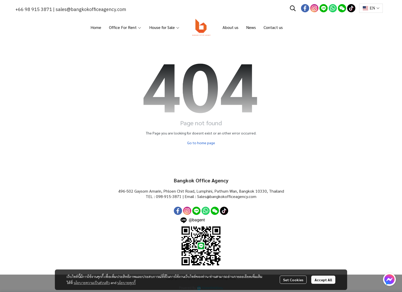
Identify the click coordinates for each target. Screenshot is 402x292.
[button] (292, 8)
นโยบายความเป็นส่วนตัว (92, 282)
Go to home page (201, 142)
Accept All (323, 279)
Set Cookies (293, 279)
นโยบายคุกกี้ (126, 282)
